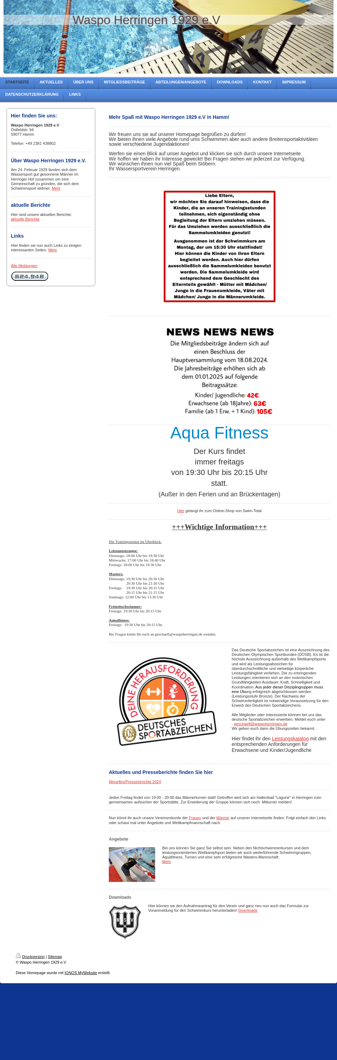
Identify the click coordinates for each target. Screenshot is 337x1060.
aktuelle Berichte (25, 219)
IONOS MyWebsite (81, 973)
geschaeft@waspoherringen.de (260, 724)
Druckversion (30, 956)
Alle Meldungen (24, 266)
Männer (222, 818)
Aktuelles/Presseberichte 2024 (135, 782)
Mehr (56, 188)
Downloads (247, 910)
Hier (180, 511)
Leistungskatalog (290, 738)
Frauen (195, 818)
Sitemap (55, 956)
